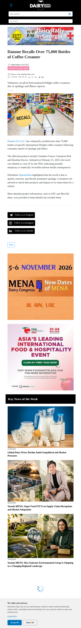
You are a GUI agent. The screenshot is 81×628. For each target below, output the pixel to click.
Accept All (15, 623)
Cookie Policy (12, 616)
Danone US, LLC (16, 141)
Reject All (30, 623)
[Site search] (40, 13)
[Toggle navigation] (11, 5)
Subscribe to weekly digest (18, 68)
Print (11, 245)
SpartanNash (25, 175)
